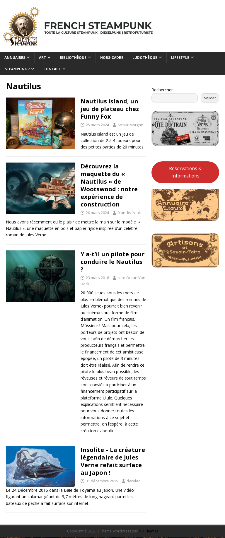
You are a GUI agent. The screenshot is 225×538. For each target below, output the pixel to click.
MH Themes (148, 531)
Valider (210, 98)
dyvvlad (134, 481)
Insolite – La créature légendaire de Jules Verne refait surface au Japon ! (113, 461)
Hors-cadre (111, 57)
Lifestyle (180, 57)
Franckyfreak (129, 212)
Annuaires (14, 57)
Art (42, 57)
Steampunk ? (17, 68)
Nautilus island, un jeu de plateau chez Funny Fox (110, 108)
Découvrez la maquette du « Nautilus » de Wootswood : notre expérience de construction (109, 185)
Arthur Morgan (130, 124)
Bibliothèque (73, 57)
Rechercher (162, 90)
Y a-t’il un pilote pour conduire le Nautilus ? (113, 261)
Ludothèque (144, 57)
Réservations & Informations (185, 172)
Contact (52, 68)
